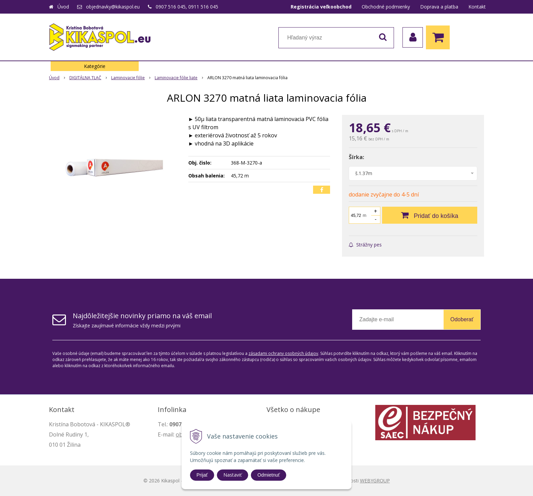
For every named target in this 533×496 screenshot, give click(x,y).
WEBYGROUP (375, 480)
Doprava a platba (439, 6)
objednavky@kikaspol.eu (113, 6)
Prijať (202, 475)
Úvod (63, 6)
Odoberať (462, 319)
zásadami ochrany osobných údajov (283, 353)
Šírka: (356, 157)
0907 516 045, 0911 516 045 (187, 6)
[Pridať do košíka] (429, 215)
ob (179, 434)
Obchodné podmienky (386, 6)
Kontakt (477, 6)
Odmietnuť (268, 475)
